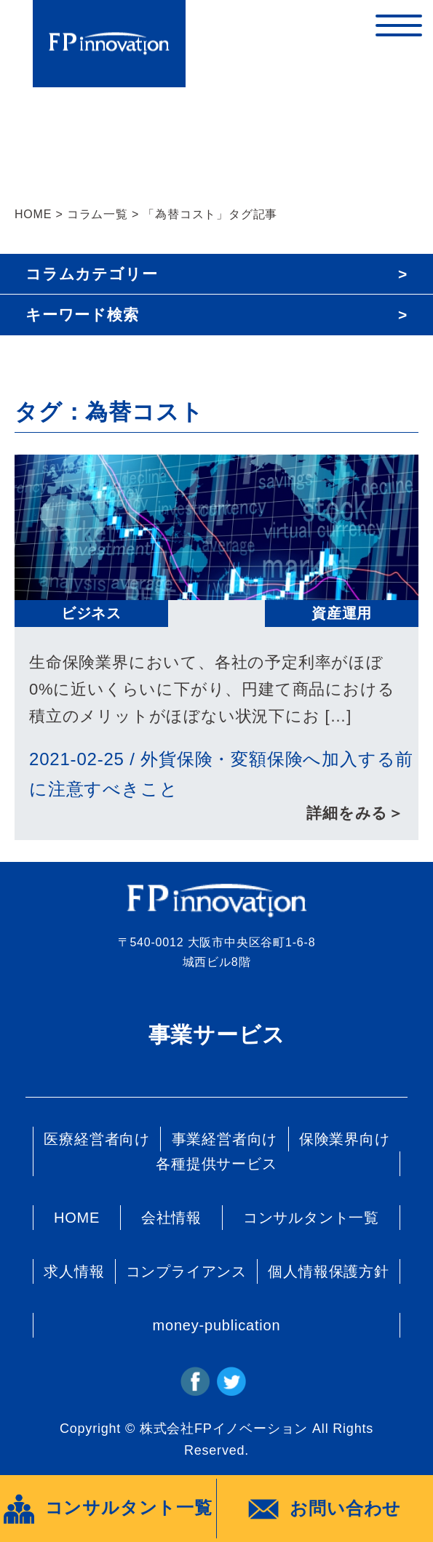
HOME (33, 214)
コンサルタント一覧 (311, 1218)
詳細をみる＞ (355, 812)
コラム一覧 (97, 214)
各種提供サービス (216, 1164)
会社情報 (171, 1218)
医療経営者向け (97, 1139)
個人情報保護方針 (328, 1271)
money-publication (217, 1325)
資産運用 (341, 613)
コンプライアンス (186, 1271)
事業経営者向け (225, 1139)
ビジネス (91, 613)
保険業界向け (344, 1139)
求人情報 (74, 1271)
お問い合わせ (324, 1509)
